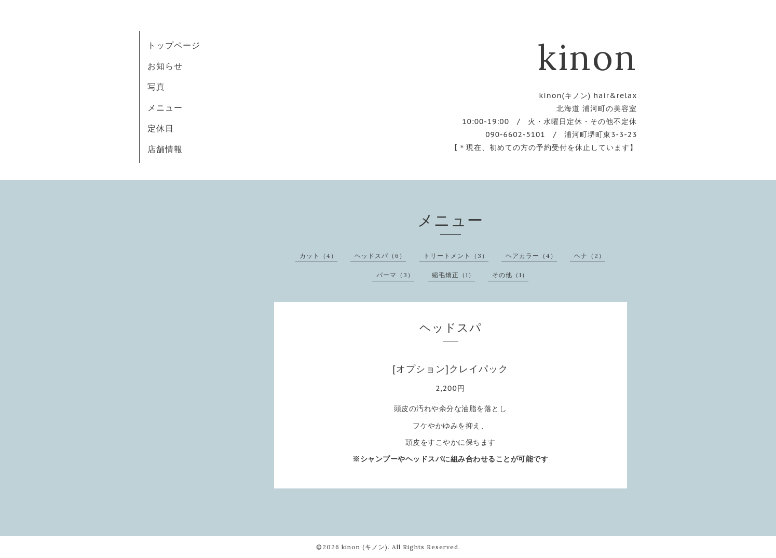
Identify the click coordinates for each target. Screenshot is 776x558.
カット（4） (318, 256)
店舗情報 (165, 149)
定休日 (160, 128)
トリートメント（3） (456, 256)
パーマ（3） (395, 275)
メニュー (165, 107)
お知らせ (165, 66)
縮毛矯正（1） (453, 275)
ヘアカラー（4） (531, 256)
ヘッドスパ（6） (380, 256)
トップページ (173, 45)
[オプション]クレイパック (450, 369)
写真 (156, 86)
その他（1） (510, 275)
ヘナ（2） (589, 256)
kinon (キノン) (365, 547)
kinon (587, 57)
